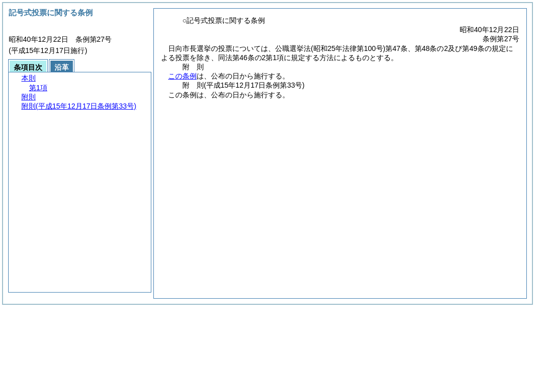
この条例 (182, 76)
